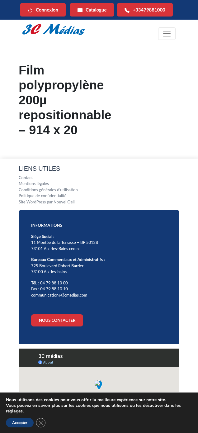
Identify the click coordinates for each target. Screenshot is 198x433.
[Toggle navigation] (167, 33)
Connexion (43, 10)
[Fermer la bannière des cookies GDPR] (40, 422)
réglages (14, 411)
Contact (26, 177)
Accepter (19, 422)
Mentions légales (34, 183)
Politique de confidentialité (43, 195)
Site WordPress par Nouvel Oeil (47, 201)
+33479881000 (145, 10)
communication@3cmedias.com (59, 295)
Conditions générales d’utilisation (48, 189)
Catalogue (92, 10)
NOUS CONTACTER (57, 320)
